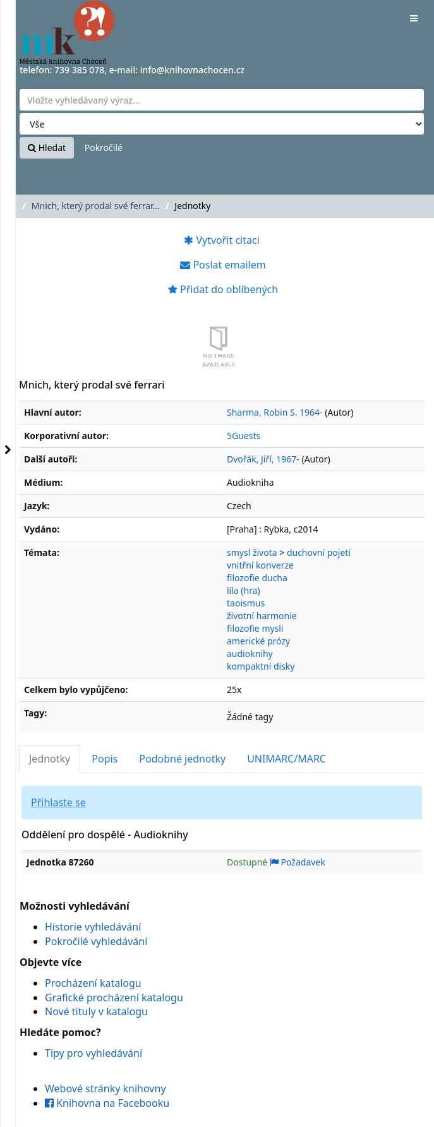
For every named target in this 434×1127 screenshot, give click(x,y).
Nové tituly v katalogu (96, 1011)
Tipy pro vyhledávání (93, 1053)
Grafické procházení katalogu (114, 997)
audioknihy (250, 654)
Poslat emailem (222, 265)
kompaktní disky (260, 666)
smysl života (252, 552)
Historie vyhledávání (93, 927)
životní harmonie (262, 616)
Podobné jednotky (182, 759)
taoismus (246, 603)
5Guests (243, 436)
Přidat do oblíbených (223, 289)
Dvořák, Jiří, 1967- (263, 459)
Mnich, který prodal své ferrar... (96, 206)
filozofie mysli (255, 628)
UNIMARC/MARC (286, 759)
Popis (105, 759)
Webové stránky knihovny (105, 1088)
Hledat (47, 148)
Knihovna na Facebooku (107, 1103)
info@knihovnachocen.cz (192, 70)
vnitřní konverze (260, 565)
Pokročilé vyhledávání (96, 941)
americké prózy (258, 641)
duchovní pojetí (319, 552)
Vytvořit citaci (222, 240)
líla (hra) (243, 590)
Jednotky (49, 759)
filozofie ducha (257, 578)
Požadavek (297, 862)
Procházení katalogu (93, 983)
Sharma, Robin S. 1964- (275, 412)
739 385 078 (79, 70)
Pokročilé (104, 148)
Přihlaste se (58, 802)
